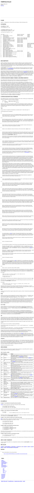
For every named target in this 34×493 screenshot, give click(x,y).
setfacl (32, 457)
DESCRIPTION (3, 472)
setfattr (28, 457)
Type (3, 479)
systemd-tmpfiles (10, 75)
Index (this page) (4, 492)
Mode (4, 481)
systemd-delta (13, 457)
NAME (2, 471)
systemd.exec (25, 78)
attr (10, 240)
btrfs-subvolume (9, 458)
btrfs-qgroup (27, 159)
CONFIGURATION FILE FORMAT (4, 477)
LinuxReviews (11, 492)
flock (22, 341)
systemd (2, 457)
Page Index (2, 5)
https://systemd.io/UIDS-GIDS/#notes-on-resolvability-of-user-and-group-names (15, 464)
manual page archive (18, 492)
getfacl (2, 458)
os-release (13, 369)
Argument (4, 483)
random (29, 366)
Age (3, 482)
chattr (5, 458)
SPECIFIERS (3, 485)
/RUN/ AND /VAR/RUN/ (3, 487)
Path (3, 480)
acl (15, 267)
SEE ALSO (3, 488)
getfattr (25, 457)
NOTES (2, 489)
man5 (24, 492)
